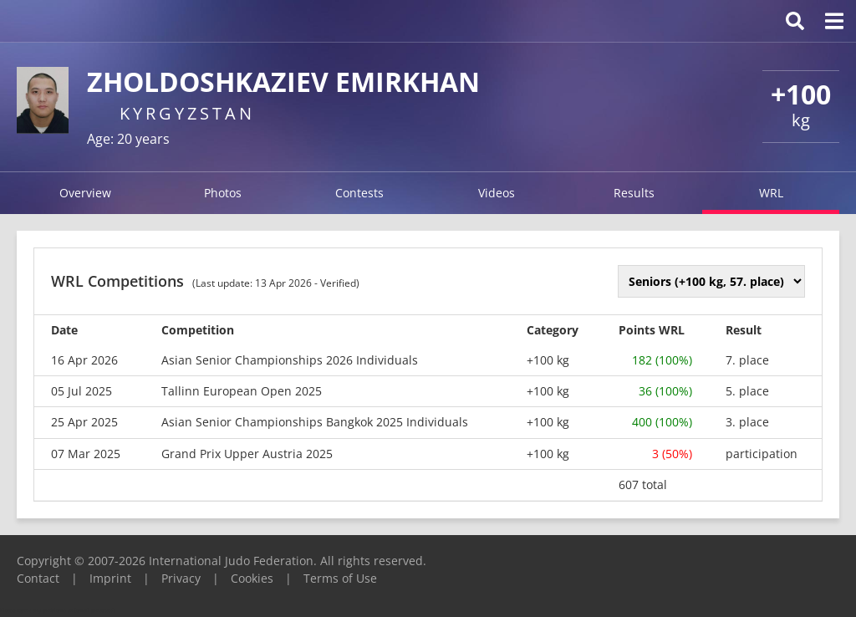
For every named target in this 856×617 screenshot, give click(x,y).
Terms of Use (340, 578)
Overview (85, 193)
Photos (223, 193)
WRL (771, 193)
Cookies (252, 578)
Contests (359, 193)
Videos (496, 193)
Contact (38, 578)
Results (634, 193)
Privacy (181, 578)
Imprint (110, 578)
